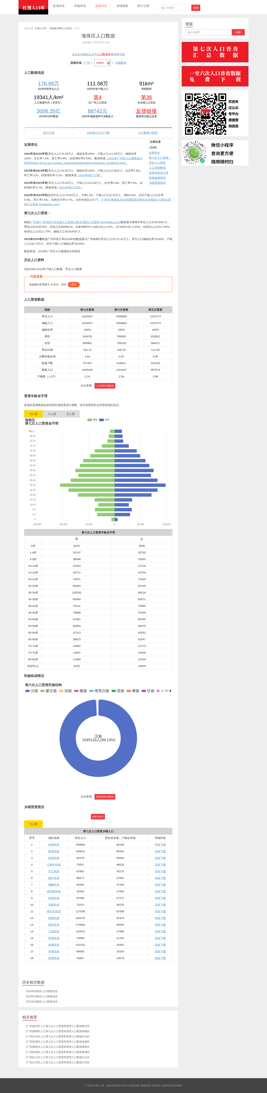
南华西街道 (54, 891)
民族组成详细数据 (105, 796)
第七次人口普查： (160, 157)
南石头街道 (54, 911)
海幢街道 (53, 884)
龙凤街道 (53, 898)
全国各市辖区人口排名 (61, 28)
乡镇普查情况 (157, 182)
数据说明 (145, 1085)
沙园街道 (53, 904)
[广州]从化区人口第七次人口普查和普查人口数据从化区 (58, 1036)
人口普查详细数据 (105, 385)
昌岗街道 (53, 857)
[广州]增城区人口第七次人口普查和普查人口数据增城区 (58, 1031)
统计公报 (143, 5)
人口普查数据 (157, 167)
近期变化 (154, 152)
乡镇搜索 (122, 5)
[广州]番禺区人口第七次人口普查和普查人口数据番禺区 (58, 1046)
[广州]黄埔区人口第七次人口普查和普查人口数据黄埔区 (58, 1052)
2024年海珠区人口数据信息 (42, 991)
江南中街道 (54, 864)
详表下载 (160, 844)
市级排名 (80, 5)
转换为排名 (97, 816)
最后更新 (135, 1085)
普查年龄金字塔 (158, 172)
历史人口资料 (157, 162)
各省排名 (59, 5)
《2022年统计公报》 (69, 187)
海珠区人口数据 (98, 36)
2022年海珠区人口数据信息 (42, 1001)
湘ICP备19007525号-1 (118, 1085)
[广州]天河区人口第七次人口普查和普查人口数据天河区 (58, 1062)
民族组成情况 (157, 177)
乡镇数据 (120, 62)
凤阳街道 (53, 918)
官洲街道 (53, 958)
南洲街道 (53, 944)
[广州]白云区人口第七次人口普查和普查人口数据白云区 (58, 1057)
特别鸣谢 (177, 1085)
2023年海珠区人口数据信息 (42, 996)
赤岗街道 (53, 844)
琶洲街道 (53, 938)
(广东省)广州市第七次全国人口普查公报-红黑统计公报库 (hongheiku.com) (75, 222)
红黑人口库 (33, 7)
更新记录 (167, 1085)
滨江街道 (53, 871)
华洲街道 (53, 951)
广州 (87, 62)
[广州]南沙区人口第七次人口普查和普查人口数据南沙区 (58, 1026)
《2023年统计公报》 (89, 175)
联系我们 (156, 1085)
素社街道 (53, 878)
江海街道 (53, 931)
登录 (73, 284)
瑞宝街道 (53, 924)
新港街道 (53, 851)
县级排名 (101, 5)
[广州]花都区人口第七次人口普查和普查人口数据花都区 (58, 1041)
